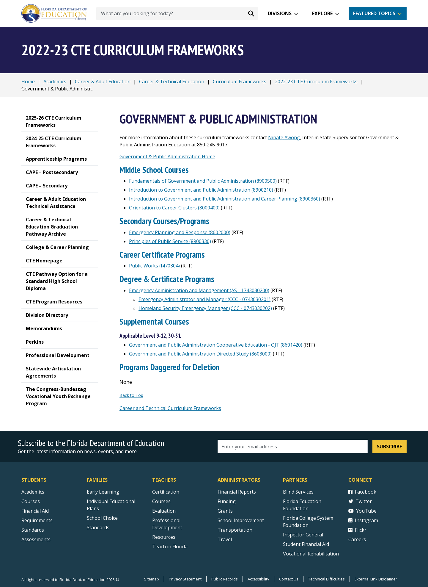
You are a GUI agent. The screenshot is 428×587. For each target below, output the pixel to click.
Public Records (224, 579)
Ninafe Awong (284, 137)
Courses (30, 501)
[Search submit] (251, 13)
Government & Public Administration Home (167, 156)
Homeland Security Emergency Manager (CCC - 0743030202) (205, 308)
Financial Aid (35, 511)
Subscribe (389, 446)
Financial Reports (237, 492)
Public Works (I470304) (154, 265)
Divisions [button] (280, 13)
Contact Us (288, 579)
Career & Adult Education (102, 81)
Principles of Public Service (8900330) (170, 241)
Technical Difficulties (326, 579)
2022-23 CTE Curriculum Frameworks (316, 81)
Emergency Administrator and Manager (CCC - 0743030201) (204, 299)
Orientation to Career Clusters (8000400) (174, 207)
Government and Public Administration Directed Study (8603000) (200, 353)
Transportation (235, 530)
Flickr (357, 530)
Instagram (363, 520)
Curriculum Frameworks (239, 81)
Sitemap (151, 579)
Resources (163, 537)
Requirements (37, 520)
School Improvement (241, 520)
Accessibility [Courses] (258, 579)
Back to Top (131, 395)
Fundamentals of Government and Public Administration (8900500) (203, 181)
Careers (357, 539)
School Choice (102, 518)
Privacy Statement (185, 579)
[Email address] (293, 446)
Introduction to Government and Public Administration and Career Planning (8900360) (224, 198)
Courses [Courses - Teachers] (161, 501)
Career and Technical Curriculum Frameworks (170, 408)
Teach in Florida (170, 546)
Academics (54, 81)
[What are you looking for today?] (177, 13)
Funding (227, 501)
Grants (225, 511)
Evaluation (164, 511)
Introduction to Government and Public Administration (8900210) (201, 190)
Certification (165, 492)
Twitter (360, 501)
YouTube (362, 511)
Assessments (36, 539)
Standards (98, 527)
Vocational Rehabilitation (311, 553)
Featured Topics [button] (374, 13)
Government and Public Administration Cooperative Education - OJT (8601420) (215, 345)
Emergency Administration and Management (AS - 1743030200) (199, 290)
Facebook (362, 492)
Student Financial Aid (306, 544)
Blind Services (298, 492)
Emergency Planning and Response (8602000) (179, 232)
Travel (225, 539)
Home (28, 81)
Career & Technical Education (171, 81)
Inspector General (303, 534)
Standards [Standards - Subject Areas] (32, 530)
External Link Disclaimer (376, 579)
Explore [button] (322, 13)
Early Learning (103, 492)
